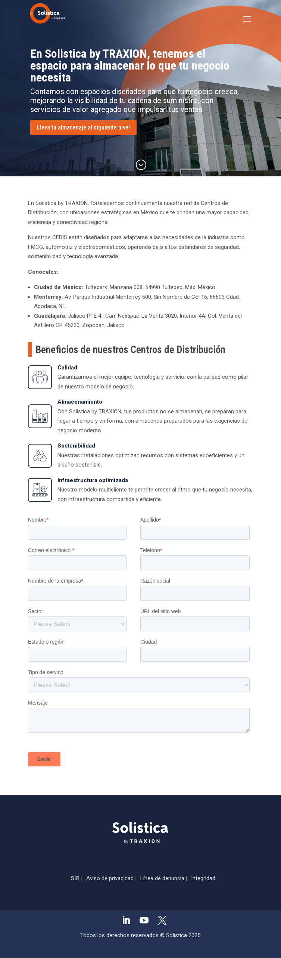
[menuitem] (126, 921)
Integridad (203, 878)
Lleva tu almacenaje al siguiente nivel (83, 127)
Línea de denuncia (162, 878)
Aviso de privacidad (110, 878)
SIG (75, 878)
